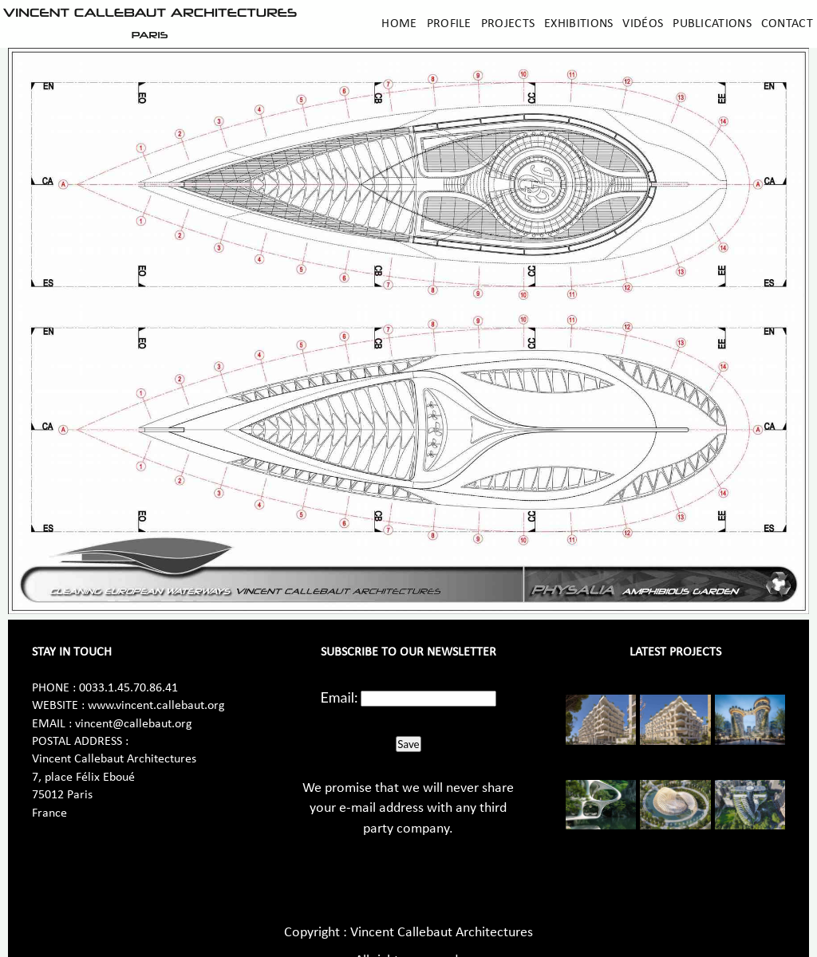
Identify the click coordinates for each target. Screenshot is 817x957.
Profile (449, 24)
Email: (339, 697)
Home (398, 24)
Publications (712, 24)
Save (408, 744)
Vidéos (642, 24)
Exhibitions (578, 24)
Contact (787, 24)
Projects (508, 24)
